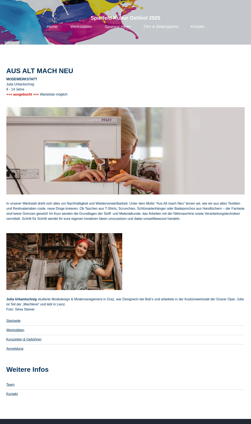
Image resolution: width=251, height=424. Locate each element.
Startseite (13, 321)
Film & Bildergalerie (161, 26)
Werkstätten (81, 26)
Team (10, 384)
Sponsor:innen (118, 26)
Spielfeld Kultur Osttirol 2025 (125, 18)
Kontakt (197, 26)
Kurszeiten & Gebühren (23, 339)
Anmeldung (14, 348)
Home (52, 26)
